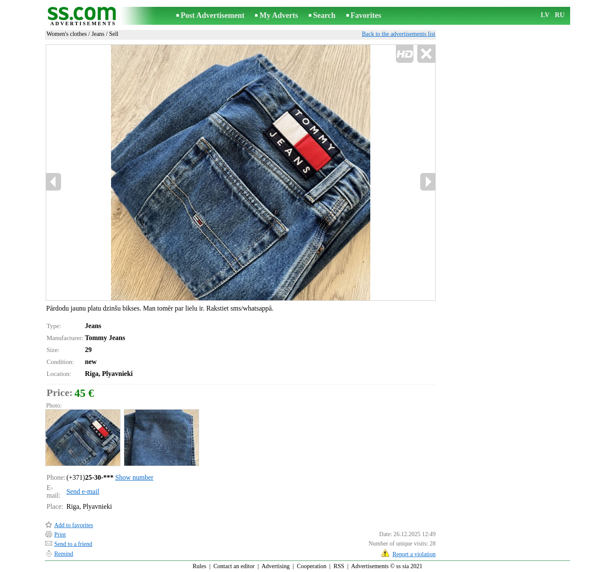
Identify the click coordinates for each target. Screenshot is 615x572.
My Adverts (278, 15)
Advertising (275, 566)
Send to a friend (73, 544)
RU (560, 14)
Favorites (366, 15)
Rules (199, 566)
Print (60, 534)
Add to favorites (73, 525)
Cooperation (311, 566)
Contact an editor (234, 566)
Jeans (97, 34)
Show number (134, 477)
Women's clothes (67, 34)
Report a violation (414, 554)
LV (545, 14)
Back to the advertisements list (398, 34)
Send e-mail (82, 491)
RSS (339, 566)
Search (324, 15)
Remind (63, 554)
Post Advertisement (212, 15)
